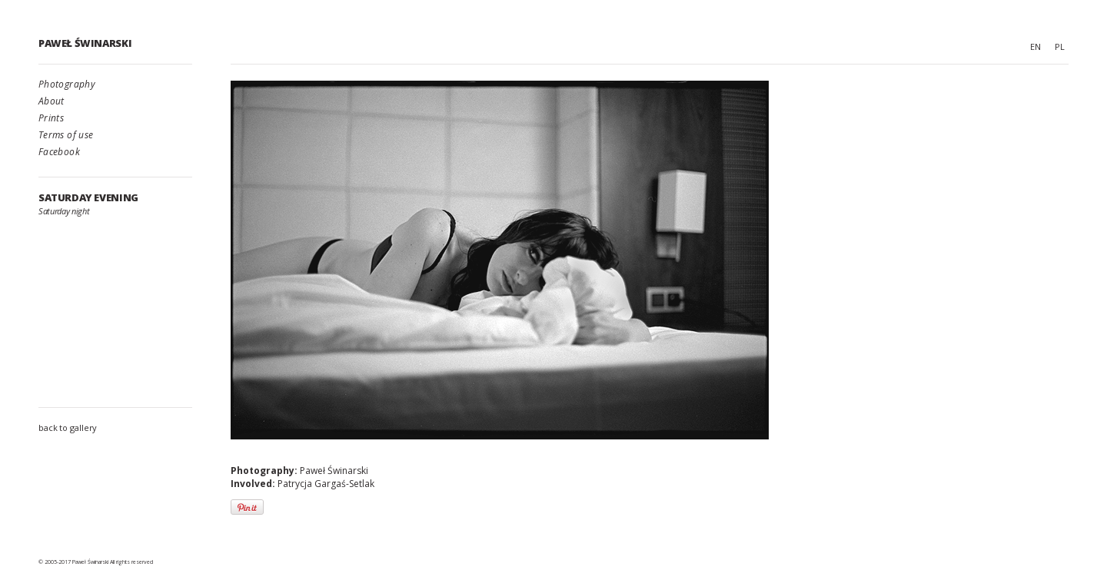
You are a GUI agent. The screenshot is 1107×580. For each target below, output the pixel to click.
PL (1060, 46)
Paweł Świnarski (84, 43)
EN (1035, 46)
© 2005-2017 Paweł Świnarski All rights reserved (95, 561)
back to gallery (67, 427)
